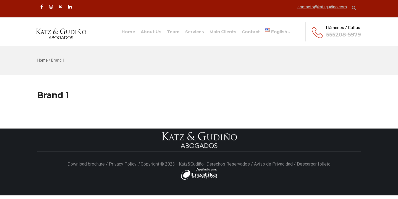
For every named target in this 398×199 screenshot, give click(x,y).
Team (173, 31)
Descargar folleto (314, 164)
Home (128, 31)
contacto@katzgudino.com (322, 6)
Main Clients (223, 31)
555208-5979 (343, 34)
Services (194, 31)
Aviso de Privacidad (273, 164)
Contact (251, 31)
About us (151, 31)
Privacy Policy (123, 164)
